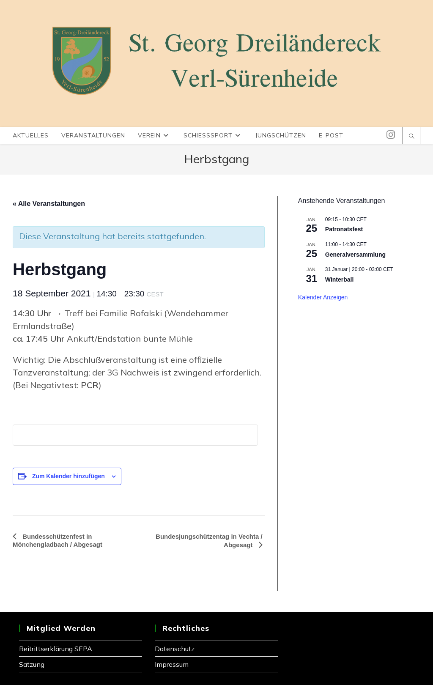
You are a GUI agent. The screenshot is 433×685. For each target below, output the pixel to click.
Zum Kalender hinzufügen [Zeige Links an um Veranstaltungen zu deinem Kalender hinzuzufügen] (68, 476)
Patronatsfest (344, 229)
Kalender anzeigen (323, 297)
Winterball (339, 279)
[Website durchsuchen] (411, 136)
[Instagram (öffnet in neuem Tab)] (390, 135)
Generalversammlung (355, 254)
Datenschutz (175, 648)
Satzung (31, 664)
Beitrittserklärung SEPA (55, 648)
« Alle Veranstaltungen (49, 203)
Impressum (172, 664)
